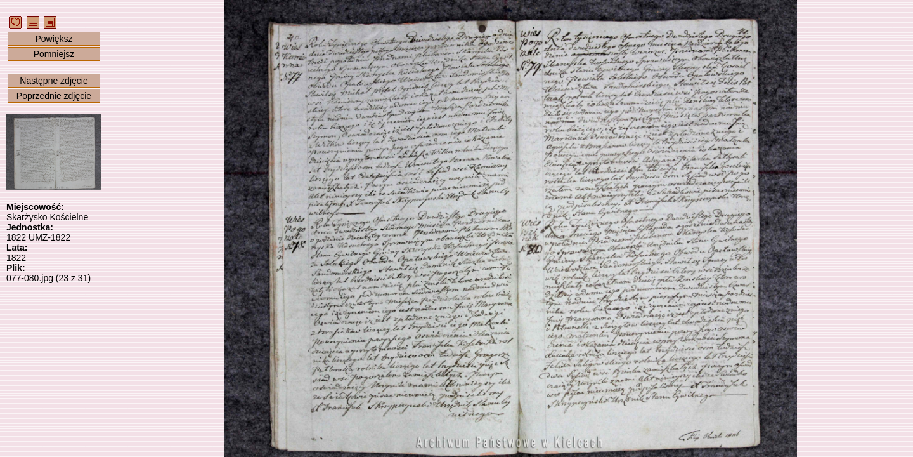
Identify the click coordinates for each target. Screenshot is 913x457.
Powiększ (53, 39)
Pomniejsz (54, 54)
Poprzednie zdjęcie (53, 96)
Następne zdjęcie (53, 81)
